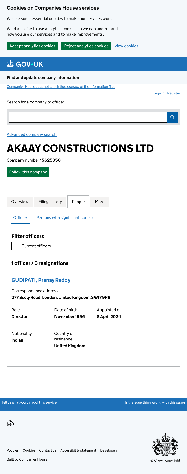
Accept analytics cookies (32, 45)
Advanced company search (32, 134)
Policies (13, 450)
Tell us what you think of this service (29, 402)
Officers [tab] (20, 217)
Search (172, 117)
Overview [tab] (19, 201)
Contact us (47, 450)
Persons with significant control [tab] (65, 217)
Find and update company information (43, 77)
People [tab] (78, 201)
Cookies (29, 450)
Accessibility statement (78, 450)
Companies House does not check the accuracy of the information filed (61, 86)
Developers (109, 450)
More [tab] (99, 201)
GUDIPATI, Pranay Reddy (40, 280)
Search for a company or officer (35, 102)
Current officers (31, 246)
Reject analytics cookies (86, 45)
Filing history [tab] (50, 201)
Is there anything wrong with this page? (155, 402)
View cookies (126, 46)
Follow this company (28, 172)
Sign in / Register (167, 93)
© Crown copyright (165, 460)
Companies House (33, 459)
